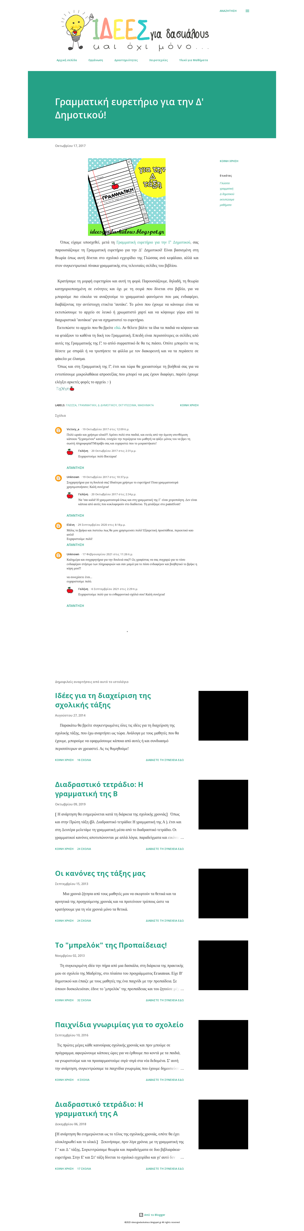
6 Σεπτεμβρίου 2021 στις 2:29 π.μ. (114, 589)
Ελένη (71, 525)
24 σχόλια (84, 849)
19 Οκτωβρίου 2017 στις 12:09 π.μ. (105, 429)
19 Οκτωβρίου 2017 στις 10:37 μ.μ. (105, 477)
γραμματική (226, 188)
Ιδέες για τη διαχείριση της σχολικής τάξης (103, 700)
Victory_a (73, 429)
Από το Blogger (152, 1215)
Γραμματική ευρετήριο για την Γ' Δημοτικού (153, 242)
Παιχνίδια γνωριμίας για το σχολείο (119, 1024)
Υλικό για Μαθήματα (191, 60)
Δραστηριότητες (124, 60)
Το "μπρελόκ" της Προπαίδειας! (111, 945)
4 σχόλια (83, 1080)
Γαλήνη (83, 451)
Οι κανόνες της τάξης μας (100, 873)
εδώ (117, 327)
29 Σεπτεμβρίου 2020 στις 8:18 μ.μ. (102, 525)
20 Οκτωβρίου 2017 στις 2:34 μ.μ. (113, 494)
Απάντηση (75, 468)
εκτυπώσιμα (227, 199)
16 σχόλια (84, 760)
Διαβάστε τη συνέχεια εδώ (165, 760)
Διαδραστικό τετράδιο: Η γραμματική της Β (99, 789)
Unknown (73, 477)
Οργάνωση (93, 60)
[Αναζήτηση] (228, 11)
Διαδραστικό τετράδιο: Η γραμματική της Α (99, 1108)
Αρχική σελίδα (64, 60)
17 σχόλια (84, 1168)
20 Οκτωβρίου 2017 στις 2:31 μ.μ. (113, 451)
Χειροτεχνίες (156, 60)
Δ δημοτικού (227, 194)
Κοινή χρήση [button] (229, 161)
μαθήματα (225, 204)
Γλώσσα (225, 183)
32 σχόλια (84, 1000)
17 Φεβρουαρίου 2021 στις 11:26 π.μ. (107, 554)
